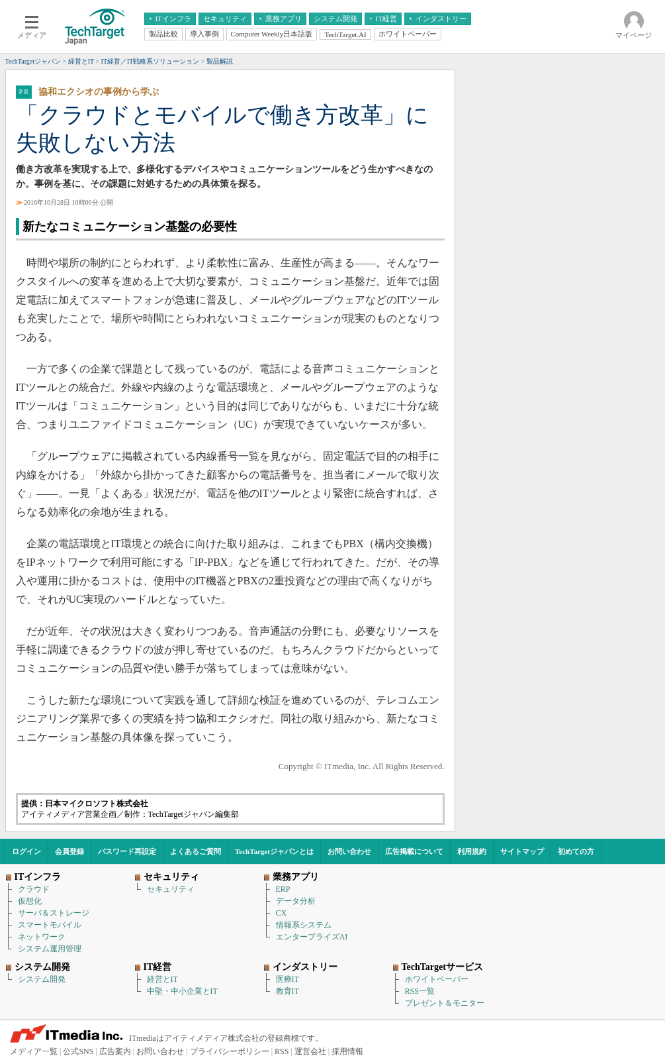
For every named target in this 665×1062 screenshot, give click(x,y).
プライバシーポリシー (229, 1051)
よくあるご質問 (195, 851)
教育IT (287, 991)
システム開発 (42, 979)
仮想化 (30, 901)
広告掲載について (414, 851)
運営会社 (310, 1051)
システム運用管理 (49, 948)
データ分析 (296, 901)
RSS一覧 (420, 991)
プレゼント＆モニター (444, 1003)
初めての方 (576, 851)
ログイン (26, 851)
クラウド (34, 889)
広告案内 (115, 1051)
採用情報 (347, 1051)
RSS (281, 1051)
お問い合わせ (349, 851)
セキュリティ (171, 889)
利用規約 (471, 851)
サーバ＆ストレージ (53, 913)
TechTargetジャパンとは (274, 851)
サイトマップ (522, 851)
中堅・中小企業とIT (182, 991)
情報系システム (304, 924)
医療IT (287, 979)
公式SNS (78, 1051)
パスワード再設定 (127, 851)
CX (281, 913)
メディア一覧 (34, 1051)
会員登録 (69, 851)
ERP (283, 889)
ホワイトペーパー (436, 979)
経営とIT (162, 979)
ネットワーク (42, 936)
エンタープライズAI (312, 936)
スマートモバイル (49, 924)
